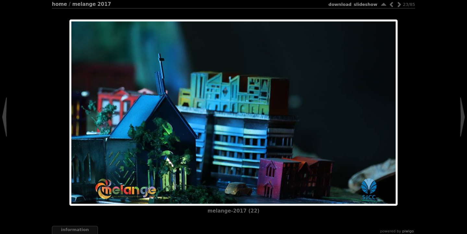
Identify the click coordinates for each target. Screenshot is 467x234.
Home (59, 4)
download (340, 4)
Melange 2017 (91, 4)
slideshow (365, 4)
